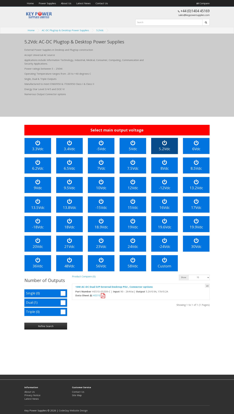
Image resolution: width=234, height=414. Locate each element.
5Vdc (133, 145)
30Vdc (196, 243)
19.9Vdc (196, 224)
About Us (66, 3)
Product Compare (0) (84, 276)
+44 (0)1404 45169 (194, 11)
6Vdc (196, 145)
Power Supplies (47, 3)
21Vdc (69, 243)
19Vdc (133, 224)
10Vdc (101, 184)
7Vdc (101, 165)
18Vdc (69, 224)
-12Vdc (164, 184)
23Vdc (101, 243)
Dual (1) (45, 302)
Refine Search (45, 326)
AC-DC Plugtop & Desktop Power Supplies (65, 30)
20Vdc (38, 243)
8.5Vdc (196, 165)
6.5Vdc (69, 165)
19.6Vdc (164, 224)
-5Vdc (101, 145)
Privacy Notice (32, 395)
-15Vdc (101, 204)
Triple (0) (45, 311)
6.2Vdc (37, 165)
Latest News (83, 3)
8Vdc (165, 165)
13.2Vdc (196, 184)
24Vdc (133, 243)
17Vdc (196, 204)
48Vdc (69, 263)
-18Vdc (38, 224)
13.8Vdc (69, 204)
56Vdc (101, 263)
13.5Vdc (38, 204)
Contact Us (102, 3)
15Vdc (133, 204)
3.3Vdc (37, 145)
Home (30, 3)
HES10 (99, 295)
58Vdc (133, 263)
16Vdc (164, 204)
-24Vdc (164, 243)
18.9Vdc (101, 224)
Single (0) (45, 293)
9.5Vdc (69, 184)
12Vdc (133, 184)
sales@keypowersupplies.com (194, 15)
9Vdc (38, 184)
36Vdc (38, 263)
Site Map (77, 395)
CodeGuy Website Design (73, 410)
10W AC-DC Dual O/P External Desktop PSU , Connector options (114, 286)
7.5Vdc (132, 165)
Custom (164, 263)
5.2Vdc (100, 30)
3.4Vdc (69, 145)
